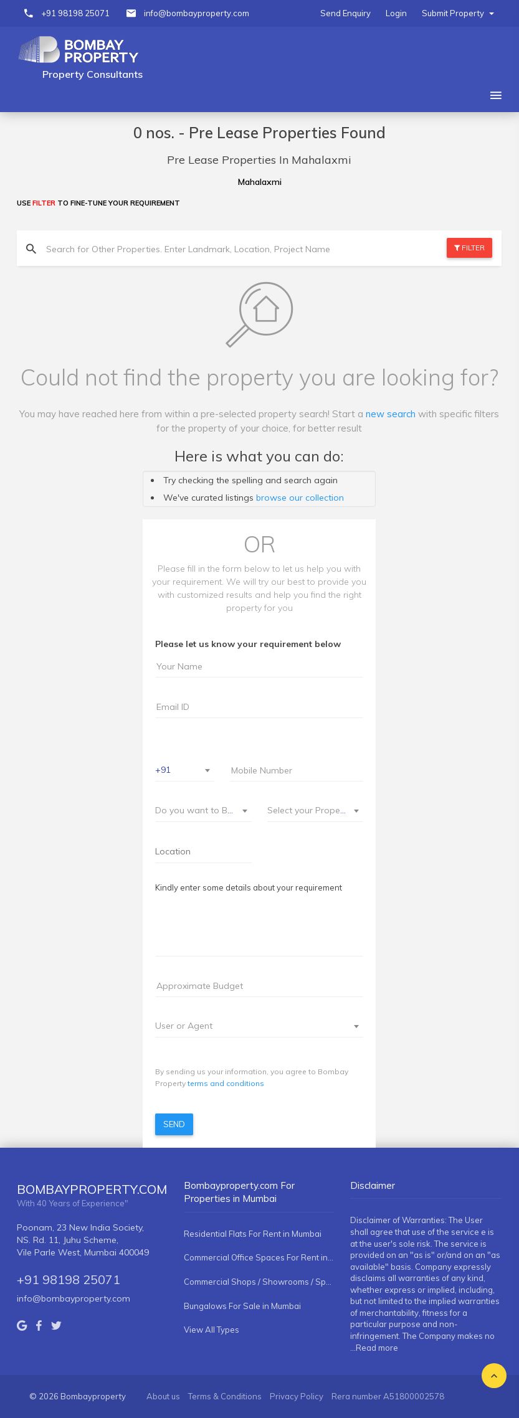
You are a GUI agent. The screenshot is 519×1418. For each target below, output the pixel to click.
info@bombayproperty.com (196, 13)
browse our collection (300, 497)
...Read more (374, 1348)
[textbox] (196, 810)
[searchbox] (203, 852)
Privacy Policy (296, 1396)
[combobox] (184, 771)
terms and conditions (226, 1083)
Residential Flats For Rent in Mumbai (252, 1234)
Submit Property (458, 13)
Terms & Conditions (225, 1396)
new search (391, 414)
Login (396, 13)
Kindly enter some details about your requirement (248, 887)
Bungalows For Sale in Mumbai (242, 1306)
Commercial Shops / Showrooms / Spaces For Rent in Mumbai (259, 1282)
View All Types (211, 1330)
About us (163, 1396)
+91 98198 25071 (75, 13)
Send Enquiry (345, 13)
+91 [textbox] (163, 769)
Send (174, 1124)
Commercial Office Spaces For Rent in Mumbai (259, 1257)
